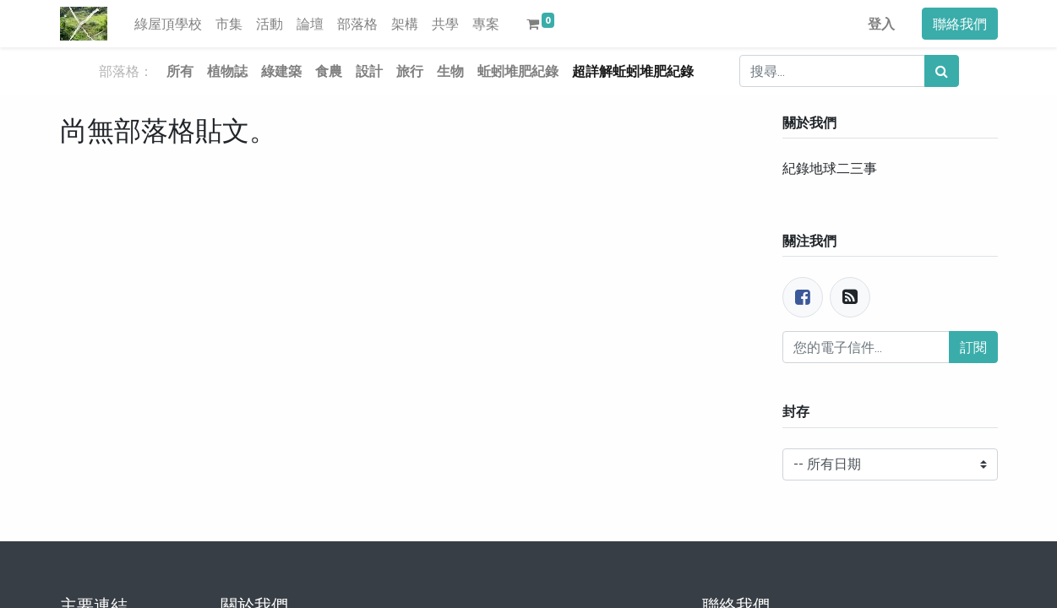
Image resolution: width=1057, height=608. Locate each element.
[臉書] (802, 297)
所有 (179, 70)
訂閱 (973, 347)
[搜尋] (941, 71)
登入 (881, 23)
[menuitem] (168, 24)
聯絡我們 (960, 23)
